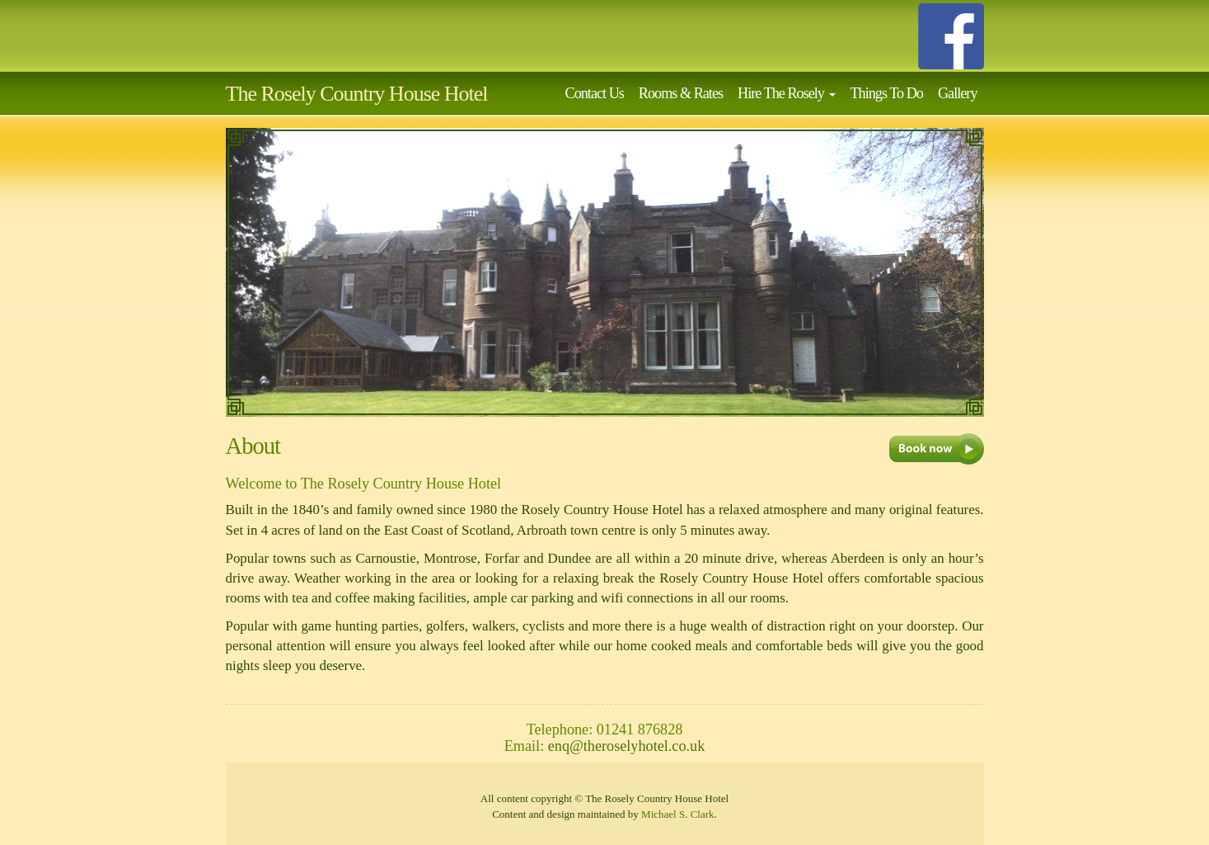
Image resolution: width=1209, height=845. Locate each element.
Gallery (957, 93)
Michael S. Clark (677, 814)
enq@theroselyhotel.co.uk (626, 746)
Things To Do (887, 93)
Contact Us (594, 93)
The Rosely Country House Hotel (357, 94)
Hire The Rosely (786, 93)
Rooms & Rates (681, 93)
